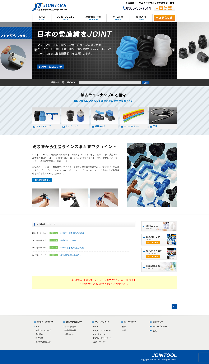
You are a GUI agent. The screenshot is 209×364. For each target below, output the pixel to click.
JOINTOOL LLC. (156, 360)
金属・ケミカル (100, 342)
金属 (124, 330)
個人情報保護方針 (43, 342)
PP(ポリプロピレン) (102, 330)
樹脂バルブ (100, 126)
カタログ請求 (70, 326)
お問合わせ (69, 334)
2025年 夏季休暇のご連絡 (72, 233)
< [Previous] (36, 50)
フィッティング (43, 126)
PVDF (95, 326)
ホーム (38, 326)
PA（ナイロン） (100, 334)
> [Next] (173, 50)
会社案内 (39, 334)
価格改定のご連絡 (68, 240)
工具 (155, 126)
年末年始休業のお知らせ (71, 255)
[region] (104, 50)
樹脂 (124, 326)
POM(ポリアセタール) (102, 338)
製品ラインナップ (43, 330)
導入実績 (39, 338)
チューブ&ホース (132, 126)
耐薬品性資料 (70, 330)
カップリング (71, 126)
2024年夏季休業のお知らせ (72, 248)
